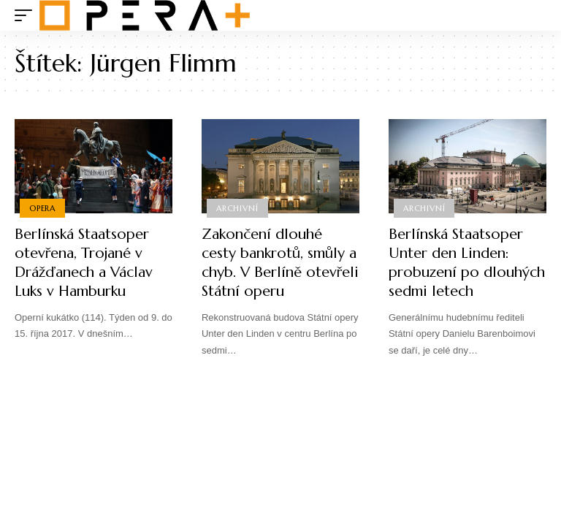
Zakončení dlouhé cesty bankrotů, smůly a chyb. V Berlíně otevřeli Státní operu (280, 262)
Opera (42, 208)
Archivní (237, 208)
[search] (535, 15)
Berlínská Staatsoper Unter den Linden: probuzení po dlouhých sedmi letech (467, 262)
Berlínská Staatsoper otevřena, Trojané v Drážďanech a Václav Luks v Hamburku (84, 262)
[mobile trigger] (27, 15)
